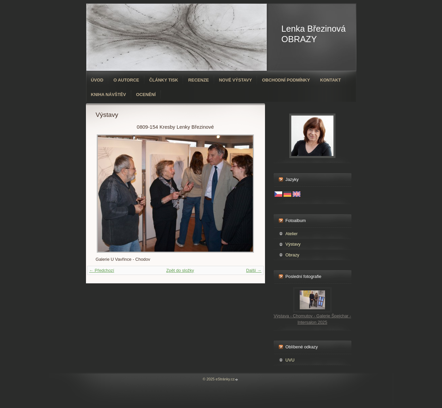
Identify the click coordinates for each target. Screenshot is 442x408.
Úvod (97, 80)
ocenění (146, 94)
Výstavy (293, 244)
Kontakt (330, 80)
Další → (254, 270)
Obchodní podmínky (286, 80)
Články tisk (163, 80)
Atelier (292, 233)
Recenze (198, 80)
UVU (290, 360)
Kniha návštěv (108, 94)
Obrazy (292, 254)
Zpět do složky (180, 270)
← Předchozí (101, 270)
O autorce (126, 80)
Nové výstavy (235, 80)
